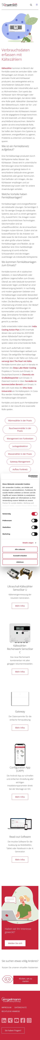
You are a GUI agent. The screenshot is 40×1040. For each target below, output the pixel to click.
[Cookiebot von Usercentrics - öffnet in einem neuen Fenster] (28, 476)
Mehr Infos (20, 606)
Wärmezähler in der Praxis (20, 420)
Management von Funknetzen (20, 438)
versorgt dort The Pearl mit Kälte (17, 361)
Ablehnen (20, 562)
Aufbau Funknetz (20, 469)
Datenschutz (21, 1007)
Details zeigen (28, 543)
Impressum (6, 1007)
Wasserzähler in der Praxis (20, 454)
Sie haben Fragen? (13, 1030)
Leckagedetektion (20, 446)
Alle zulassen (20, 549)
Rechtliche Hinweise (11, 1011)
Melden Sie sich (15, 943)
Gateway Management (20, 461)
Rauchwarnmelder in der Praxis (20, 429)
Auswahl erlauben (20, 556)
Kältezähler (7, 68)
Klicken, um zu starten (25, 979)
